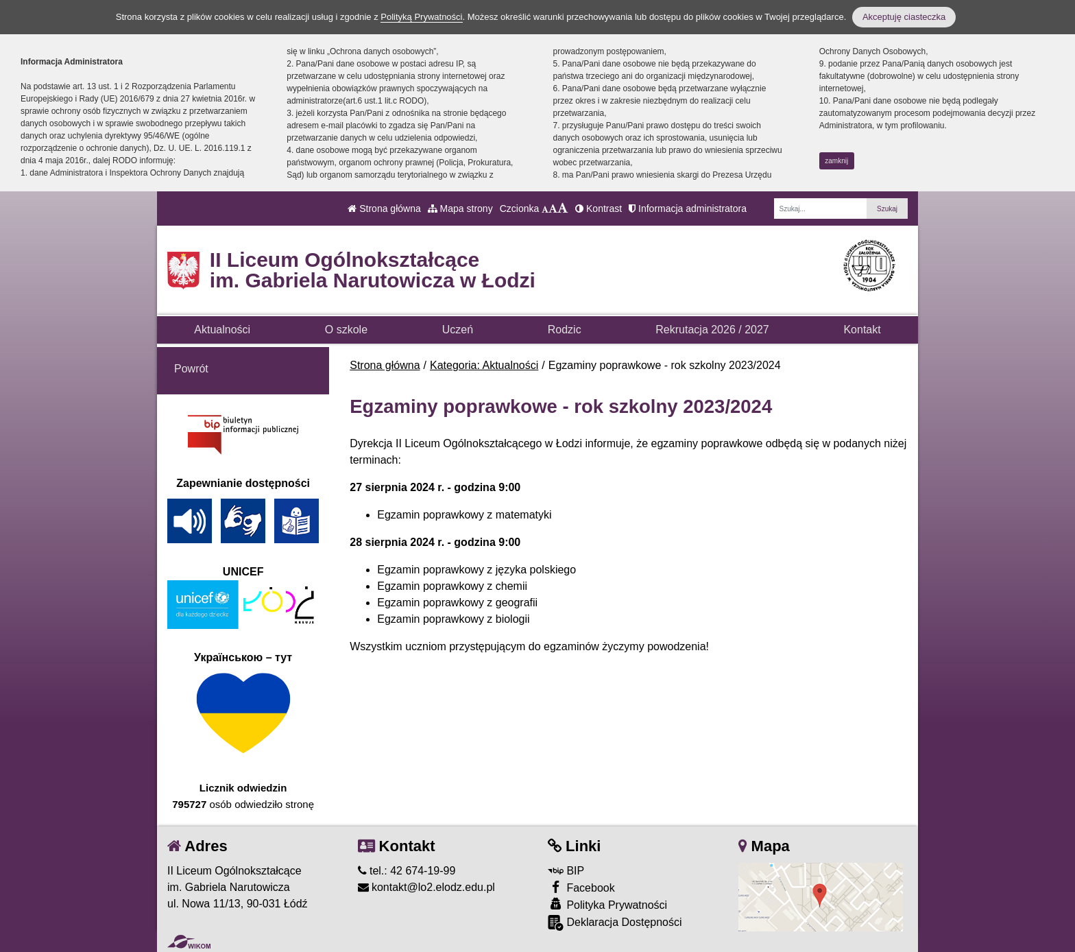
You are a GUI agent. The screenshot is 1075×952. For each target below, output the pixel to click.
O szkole (346, 329)
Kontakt (861, 329)
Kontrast (598, 208)
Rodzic (564, 329)
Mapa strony (460, 208)
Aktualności (222, 329)
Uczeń (457, 329)
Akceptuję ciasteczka (903, 17)
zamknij (836, 161)
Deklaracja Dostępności (615, 923)
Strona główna (384, 208)
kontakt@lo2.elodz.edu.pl (426, 887)
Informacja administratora (688, 208)
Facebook (581, 887)
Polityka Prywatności (607, 904)
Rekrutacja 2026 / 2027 (712, 329)
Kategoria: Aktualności (484, 365)
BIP (566, 871)
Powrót (191, 368)
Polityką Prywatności (421, 17)
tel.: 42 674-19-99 (407, 871)
